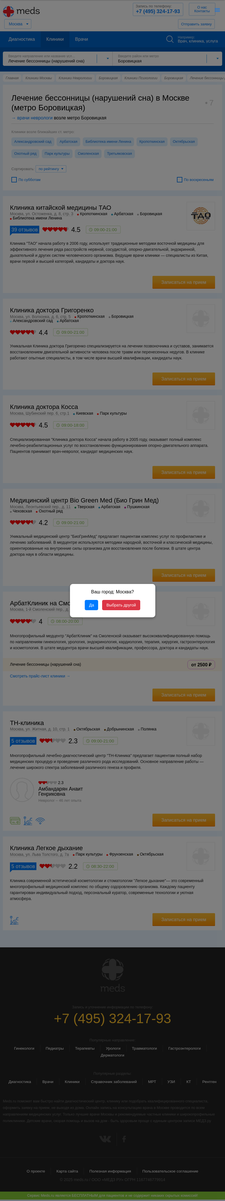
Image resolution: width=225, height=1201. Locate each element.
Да (91, 605)
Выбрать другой (121, 605)
